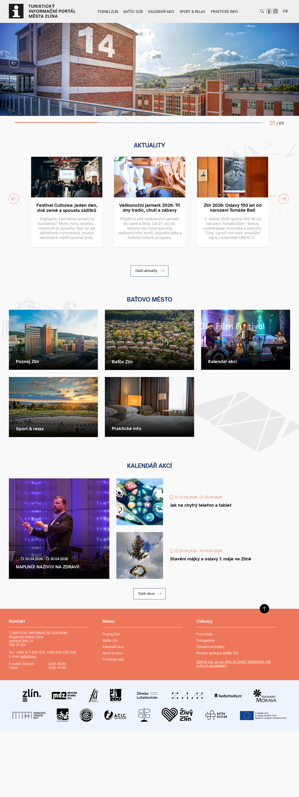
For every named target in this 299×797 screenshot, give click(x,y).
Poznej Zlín (108, 12)
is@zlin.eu (28, 656)
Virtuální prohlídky (210, 647)
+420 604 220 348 (61, 652)
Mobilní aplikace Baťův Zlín (217, 653)
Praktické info (224, 12)
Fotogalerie (205, 640)
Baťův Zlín (133, 12)
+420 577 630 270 (30, 652)
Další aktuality (150, 270)
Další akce (150, 593)
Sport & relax (192, 12)
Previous (11, 60)
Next (278, 60)
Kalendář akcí (161, 12)
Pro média (204, 634)
